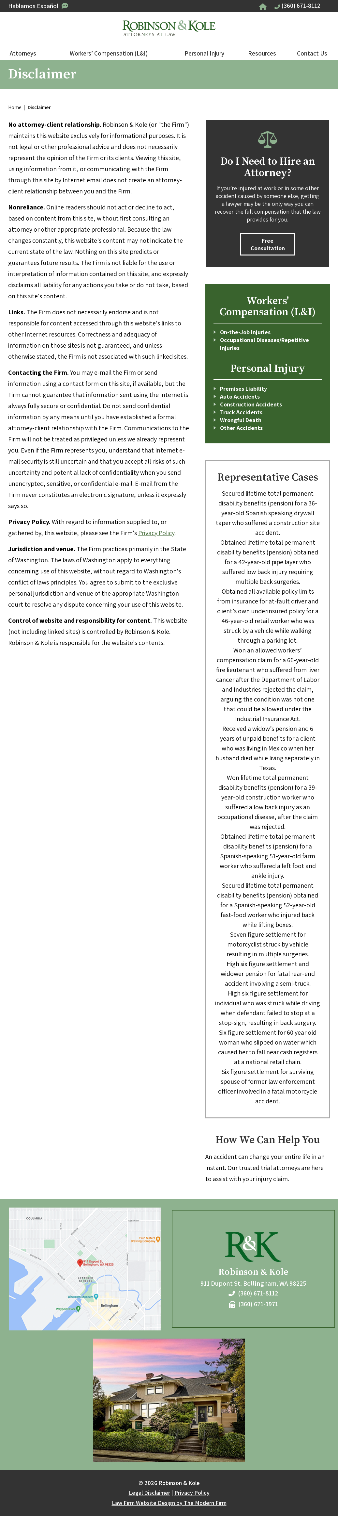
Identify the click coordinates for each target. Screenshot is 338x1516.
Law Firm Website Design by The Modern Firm (169, 1503)
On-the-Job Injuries (245, 332)
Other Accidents (241, 428)
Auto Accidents (240, 396)
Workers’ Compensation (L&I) (109, 53)
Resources (262, 53)
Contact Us (312, 53)
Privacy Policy (156, 533)
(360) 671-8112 (301, 5)
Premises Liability (243, 388)
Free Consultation (268, 244)
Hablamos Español (33, 6)
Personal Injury (204, 53)
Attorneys (23, 53)
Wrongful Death (240, 420)
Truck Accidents (241, 412)
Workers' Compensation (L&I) (268, 307)
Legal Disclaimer (149, 1492)
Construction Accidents (251, 404)
